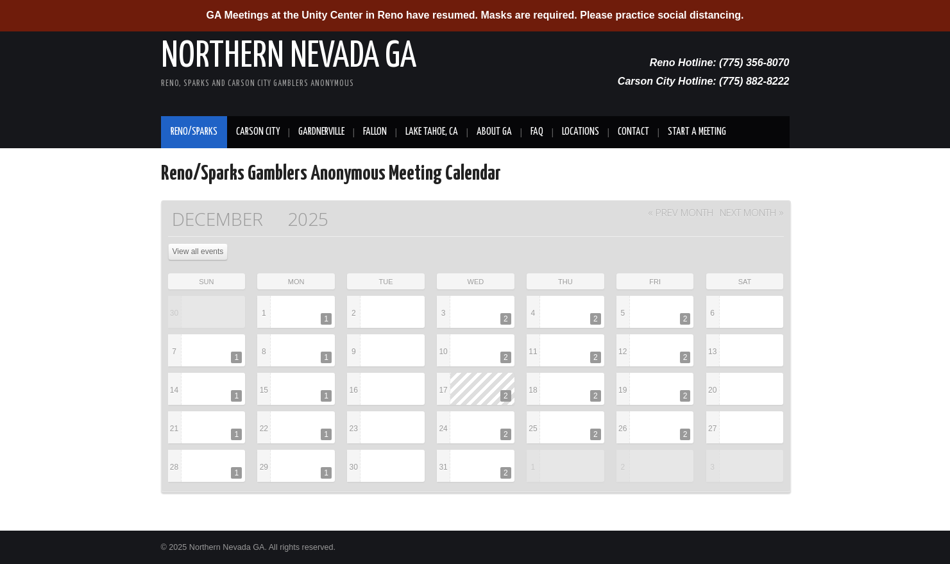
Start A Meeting (697, 132)
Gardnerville (321, 132)
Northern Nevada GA (288, 56)
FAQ (536, 132)
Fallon (375, 132)
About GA (494, 132)
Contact (633, 132)
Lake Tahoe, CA (431, 132)
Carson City (258, 132)
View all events (198, 251)
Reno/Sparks (194, 132)
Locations (580, 132)
